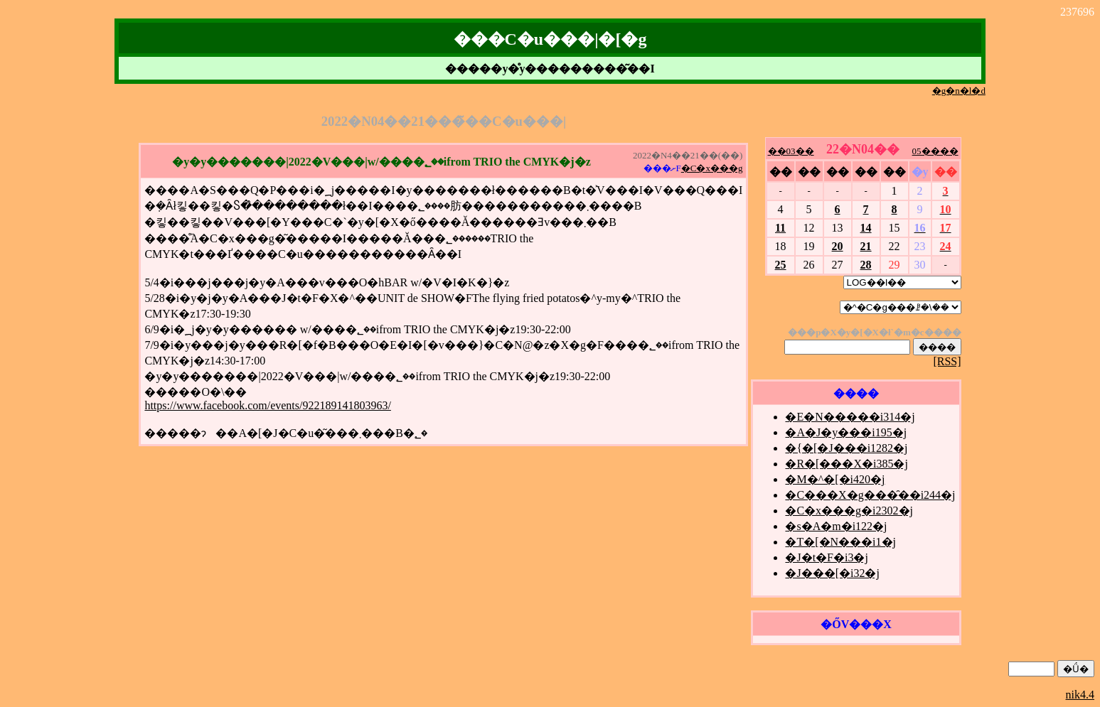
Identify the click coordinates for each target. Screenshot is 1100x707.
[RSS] (947, 361)
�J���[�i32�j (832, 573)
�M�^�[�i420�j (835, 479)
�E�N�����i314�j (849, 417)
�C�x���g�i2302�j (849, 510)
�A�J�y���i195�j (846, 432)
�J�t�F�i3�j (826, 557)
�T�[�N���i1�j (840, 542)
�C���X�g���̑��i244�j (870, 495)
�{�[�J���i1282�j (846, 448)
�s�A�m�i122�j (836, 526)
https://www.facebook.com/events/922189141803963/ (267, 405)
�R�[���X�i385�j (846, 464)
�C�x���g (712, 168)
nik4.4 (1080, 695)
